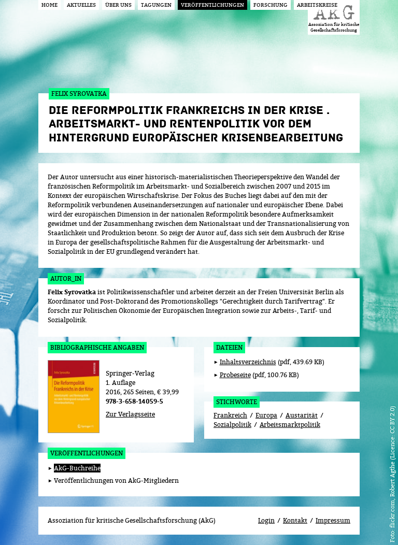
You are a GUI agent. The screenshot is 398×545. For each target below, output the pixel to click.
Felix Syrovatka (72, 292)
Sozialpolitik (232, 424)
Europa (266, 415)
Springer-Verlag (130, 373)
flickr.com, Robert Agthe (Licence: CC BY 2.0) (392, 467)
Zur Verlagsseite (130, 414)
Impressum (333, 520)
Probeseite (235, 374)
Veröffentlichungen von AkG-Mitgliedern (116, 480)
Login (266, 520)
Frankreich (230, 415)
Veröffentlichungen (86, 453)
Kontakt (295, 520)
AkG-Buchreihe (77, 468)
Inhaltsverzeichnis (248, 361)
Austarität (302, 415)
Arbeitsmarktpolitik (290, 424)
